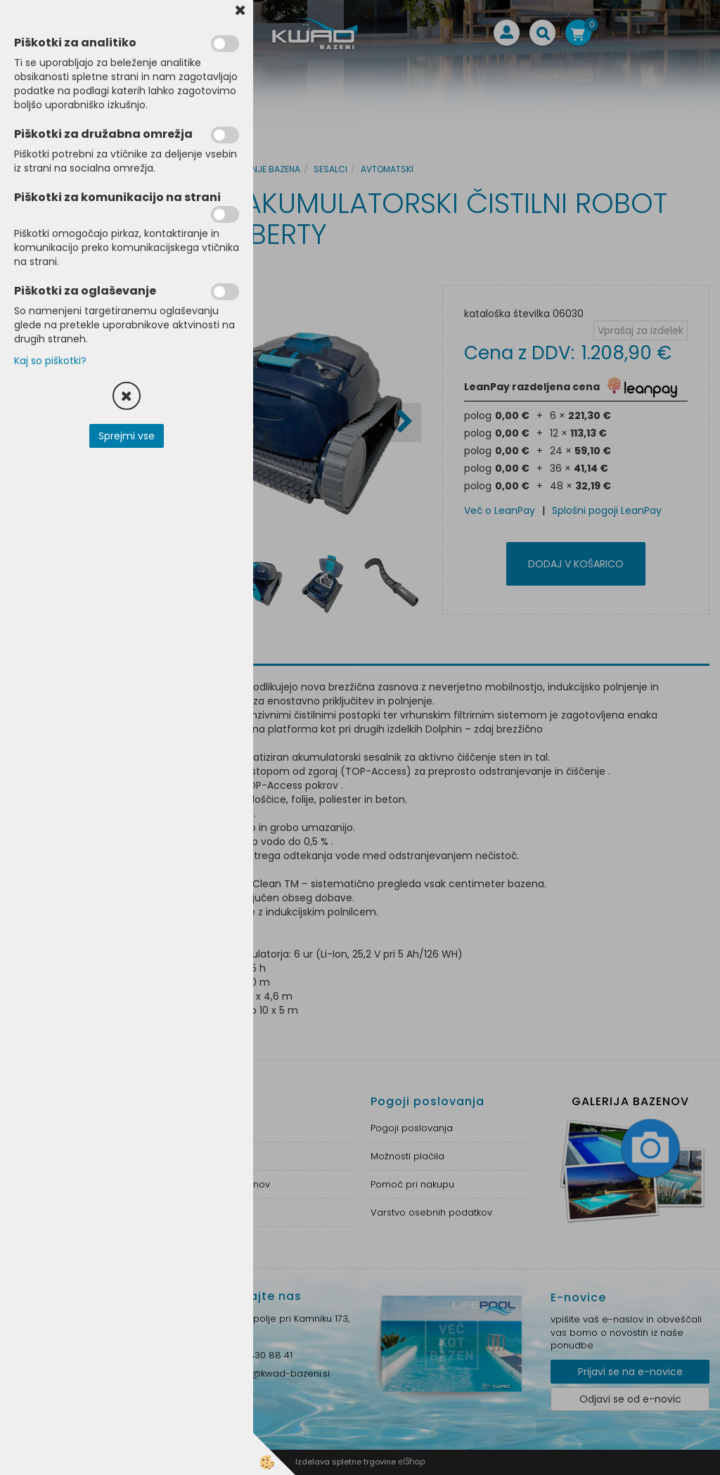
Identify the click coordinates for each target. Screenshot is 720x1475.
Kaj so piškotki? (50, 361)
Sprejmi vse (126, 436)
